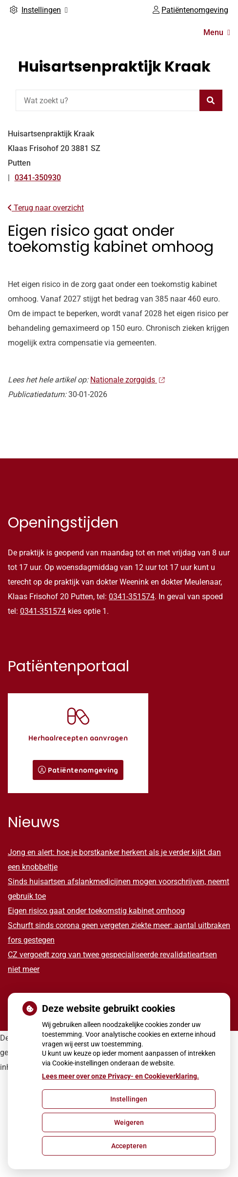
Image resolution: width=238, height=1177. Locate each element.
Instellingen (128, 1099)
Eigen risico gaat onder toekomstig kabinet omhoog (96, 910)
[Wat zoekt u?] (107, 100)
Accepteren (129, 1146)
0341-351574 (132, 596)
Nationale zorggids (127, 379)
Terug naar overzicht (46, 207)
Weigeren (129, 1122)
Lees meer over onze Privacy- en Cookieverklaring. (120, 1076)
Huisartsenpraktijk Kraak (114, 67)
